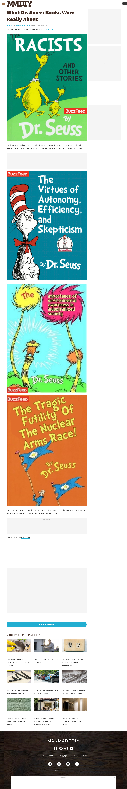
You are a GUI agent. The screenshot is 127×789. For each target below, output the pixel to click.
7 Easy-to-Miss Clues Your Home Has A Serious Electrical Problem (72, 662)
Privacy (75, 756)
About (42, 756)
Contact (52, 756)
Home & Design (23, 25)
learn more (48, 29)
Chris (10, 25)
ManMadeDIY (63, 741)
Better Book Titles (35, 145)
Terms (85, 756)
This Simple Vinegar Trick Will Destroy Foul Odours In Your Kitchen (19, 662)
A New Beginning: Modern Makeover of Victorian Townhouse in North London (45, 721)
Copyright (63, 756)
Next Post (46, 624)
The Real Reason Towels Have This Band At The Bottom (17, 721)
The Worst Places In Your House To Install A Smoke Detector (72, 721)
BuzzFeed (25, 538)
